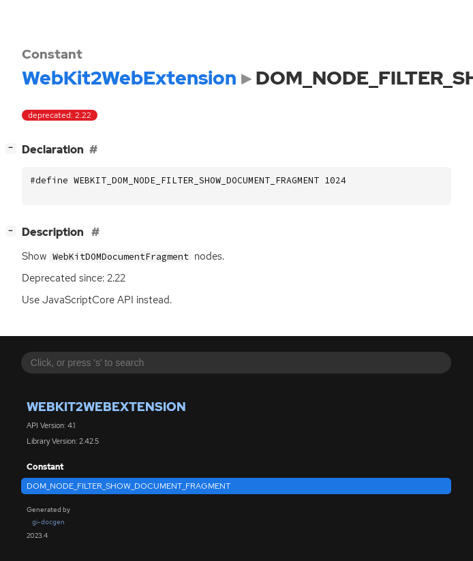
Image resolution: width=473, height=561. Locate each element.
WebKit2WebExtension (106, 406)
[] (13, 148)
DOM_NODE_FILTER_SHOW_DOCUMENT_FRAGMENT (128, 486)
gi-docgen (48, 521)
